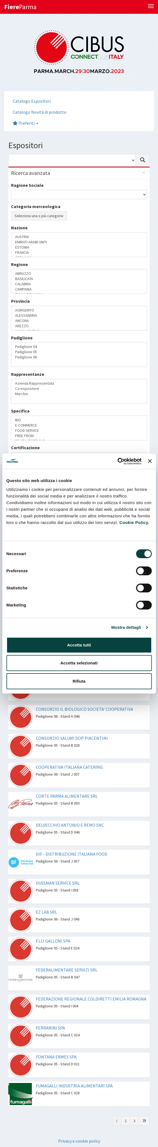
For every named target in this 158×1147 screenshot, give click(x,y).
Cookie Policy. (134, 522)
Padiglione (22, 337)
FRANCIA (79, 252)
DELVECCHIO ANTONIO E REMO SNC (70, 825)
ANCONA (79, 320)
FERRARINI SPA (50, 1028)
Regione (19, 264)
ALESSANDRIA (79, 315)
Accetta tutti (79, 645)
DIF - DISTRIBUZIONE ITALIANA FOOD (71, 854)
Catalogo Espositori (32, 101)
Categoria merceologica (35, 206)
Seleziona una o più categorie (39, 215)
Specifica (20, 411)
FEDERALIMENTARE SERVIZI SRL (66, 970)
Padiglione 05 (79, 352)
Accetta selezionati (79, 663)
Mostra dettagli (126, 627)
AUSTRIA (79, 236)
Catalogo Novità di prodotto (39, 112)
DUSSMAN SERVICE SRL (57, 883)
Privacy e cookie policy (79, 1141)
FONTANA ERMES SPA (56, 1057)
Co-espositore (79, 388)
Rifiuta (79, 681)
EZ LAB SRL (46, 912)
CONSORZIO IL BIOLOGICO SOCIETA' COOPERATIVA (84, 709)
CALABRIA (79, 284)
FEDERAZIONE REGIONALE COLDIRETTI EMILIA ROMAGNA (91, 999)
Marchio (79, 393)
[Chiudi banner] (150, 461)
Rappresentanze (27, 374)
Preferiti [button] (25, 123)
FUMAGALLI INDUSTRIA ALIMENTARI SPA (74, 1086)
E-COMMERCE (79, 425)
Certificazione (25, 447)
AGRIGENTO (79, 310)
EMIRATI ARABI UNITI (79, 242)
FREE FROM (79, 435)
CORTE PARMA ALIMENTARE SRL (67, 796)
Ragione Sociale (27, 185)
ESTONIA (79, 247)
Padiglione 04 (79, 346)
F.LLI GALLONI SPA (53, 941)
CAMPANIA (79, 289)
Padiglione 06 (79, 357)
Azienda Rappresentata (79, 383)
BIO (79, 420)
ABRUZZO (79, 273)
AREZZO (79, 326)
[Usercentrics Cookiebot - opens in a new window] (117, 461)
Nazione (19, 227)
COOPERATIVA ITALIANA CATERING (69, 767)
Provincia (20, 301)
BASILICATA (79, 278)
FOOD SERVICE (79, 430)
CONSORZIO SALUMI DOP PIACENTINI (72, 738)
